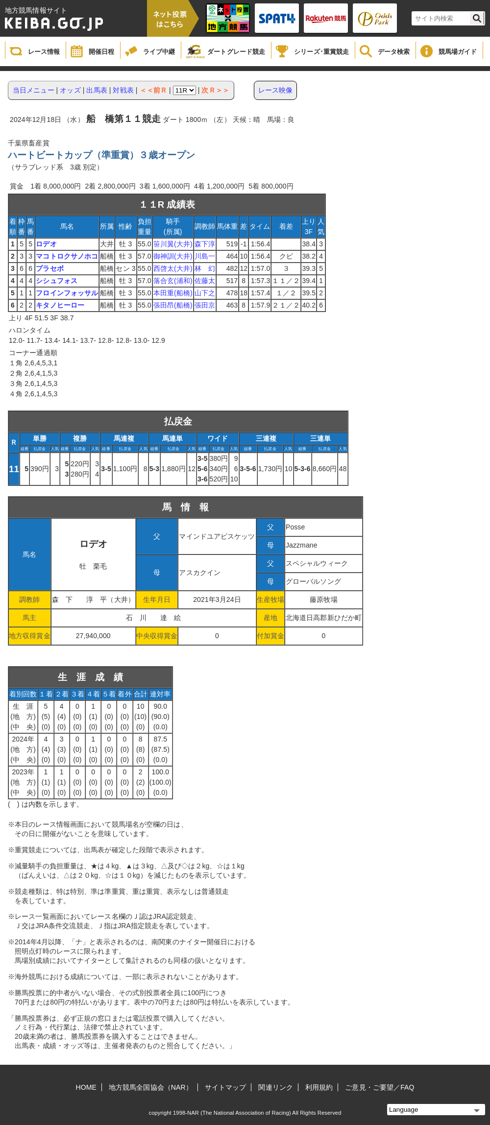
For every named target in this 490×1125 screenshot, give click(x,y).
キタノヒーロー (60, 305)
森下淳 (205, 244)
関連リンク (275, 1087)
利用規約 (319, 1087)
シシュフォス (56, 281)
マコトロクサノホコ (67, 256)
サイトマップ (225, 1087)
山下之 (205, 293)
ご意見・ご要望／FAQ (379, 1087)
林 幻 (205, 268)
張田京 (205, 305)
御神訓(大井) (173, 256)
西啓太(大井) (173, 268)
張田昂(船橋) (173, 305)
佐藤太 (205, 281)
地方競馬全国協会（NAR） (151, 1087)
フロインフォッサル (67, 293)
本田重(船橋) (173, 293)
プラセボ (49, 268)
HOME (86, 1087)
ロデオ (46, 244)
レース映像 (275, 90)
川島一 (205, 256)
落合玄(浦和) (173, 281)
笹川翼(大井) (173, 244)
